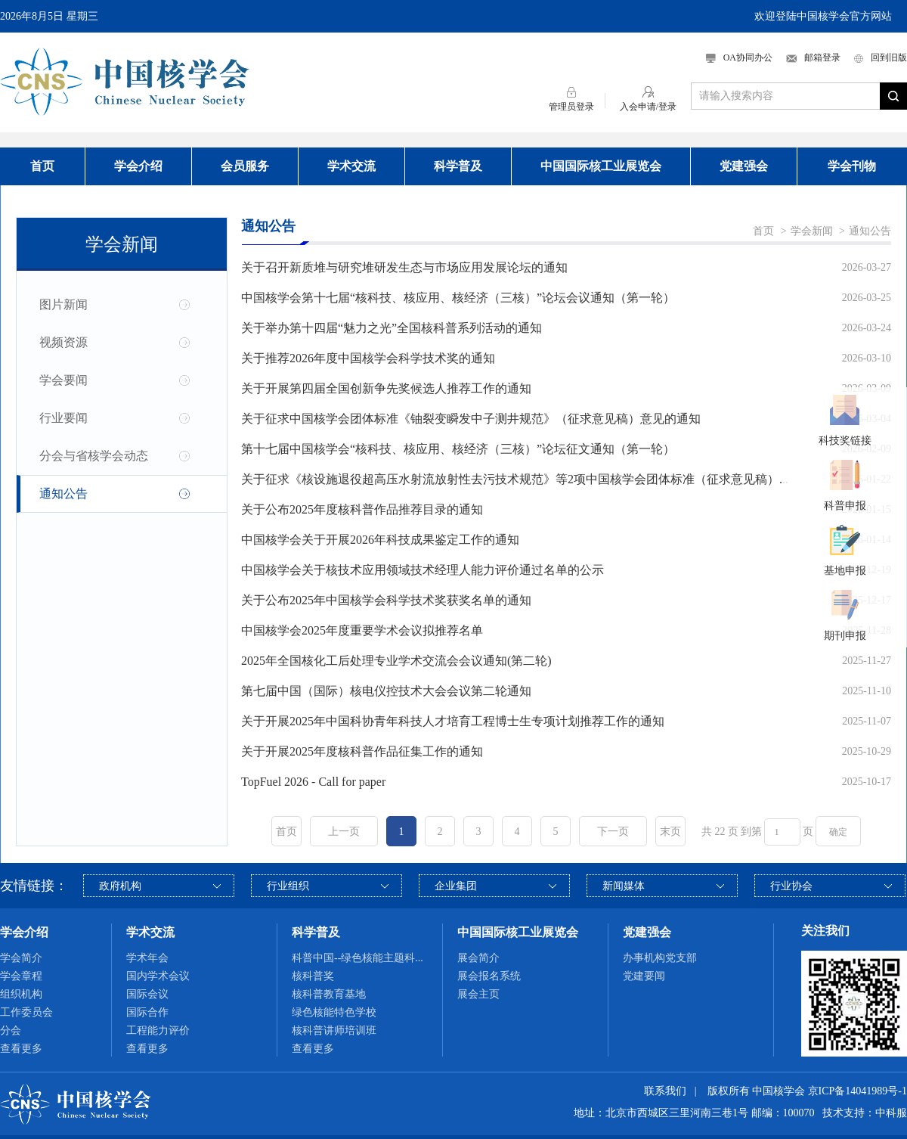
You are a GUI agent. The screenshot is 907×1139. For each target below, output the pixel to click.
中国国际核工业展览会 (600, 166)
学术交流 (351, 166)
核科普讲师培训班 (334, 1030)
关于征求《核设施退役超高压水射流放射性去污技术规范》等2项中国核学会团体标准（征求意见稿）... (514, 479)
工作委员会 (26, 1012)
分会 (10, 1030)
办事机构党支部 (660, 958)
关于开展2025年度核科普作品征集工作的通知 (362, 751)
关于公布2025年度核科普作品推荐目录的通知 (362, 509)
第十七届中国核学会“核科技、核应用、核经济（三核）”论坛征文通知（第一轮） (458, 448)
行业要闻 (63, 417)
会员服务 (245, 166)
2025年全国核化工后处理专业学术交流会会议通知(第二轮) (396, 660)
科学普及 (458, 166)
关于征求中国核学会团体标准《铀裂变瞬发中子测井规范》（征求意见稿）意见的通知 (471, 418)
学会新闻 (812, 231)
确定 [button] (838, 832)
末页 (670, 831)
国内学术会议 (158, 976)
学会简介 (21, 958)
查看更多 (21, 1048)
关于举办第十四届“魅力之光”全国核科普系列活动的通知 (391, 327)
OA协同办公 (739, 57)
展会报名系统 (489, 976)
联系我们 (665, 1091)
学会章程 (21, 976)
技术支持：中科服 (864, 1113)
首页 (42, 166)
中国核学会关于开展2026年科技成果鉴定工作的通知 (380, 539)
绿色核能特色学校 (334, 1012)
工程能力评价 (158, 1030)
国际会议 (147, 994)
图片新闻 (63, 304)
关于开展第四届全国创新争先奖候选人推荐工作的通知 (386, 388)
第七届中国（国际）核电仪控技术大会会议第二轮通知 (386, 690)
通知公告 (63, 493)
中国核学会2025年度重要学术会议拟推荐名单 (362, 630)
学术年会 (147, 958)
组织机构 (21, 994)
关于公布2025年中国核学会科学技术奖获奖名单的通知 (386, 600)
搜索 (893, 96)
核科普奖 (313, 976)
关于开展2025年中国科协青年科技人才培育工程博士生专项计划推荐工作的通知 (452, 721)
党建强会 (744, 166)
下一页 (613, 831)
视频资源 (63, 342)
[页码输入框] (782, 832)
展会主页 (478, 994)
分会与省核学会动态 (93, 455)
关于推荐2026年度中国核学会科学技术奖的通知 (368, 358)
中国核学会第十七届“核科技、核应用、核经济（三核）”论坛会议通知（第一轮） (458, 297)
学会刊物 (852, 166)
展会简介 (478, 958)
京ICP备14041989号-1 (857, 1091)
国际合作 (147, 1012)
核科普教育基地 (329, 994)
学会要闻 (63, 380)
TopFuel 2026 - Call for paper (313, 781)
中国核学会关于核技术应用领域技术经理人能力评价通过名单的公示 (422, 569)
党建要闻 (644, 976)
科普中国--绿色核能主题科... (357, 958)
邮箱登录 (813, 57)
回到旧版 (880, 57)
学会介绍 (138, 166)
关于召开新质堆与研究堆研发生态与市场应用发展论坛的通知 (404, 267)
